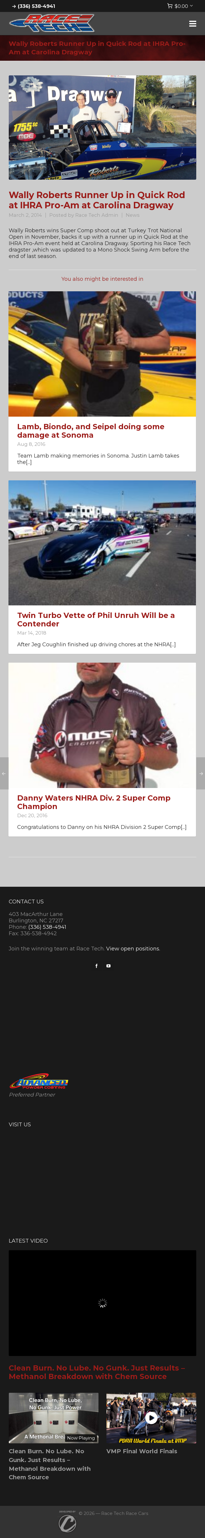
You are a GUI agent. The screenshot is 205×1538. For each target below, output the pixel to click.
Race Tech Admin (96, 215)
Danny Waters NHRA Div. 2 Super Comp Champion (94, 802)
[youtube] (108, 966)
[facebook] (96, 966)
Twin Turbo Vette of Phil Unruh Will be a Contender (96, 619)
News (133, 215)
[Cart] (180, 6)
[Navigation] (192, 23)
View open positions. (133, 948)
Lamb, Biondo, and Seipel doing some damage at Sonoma (90, 430)
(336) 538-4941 (36, 6)
